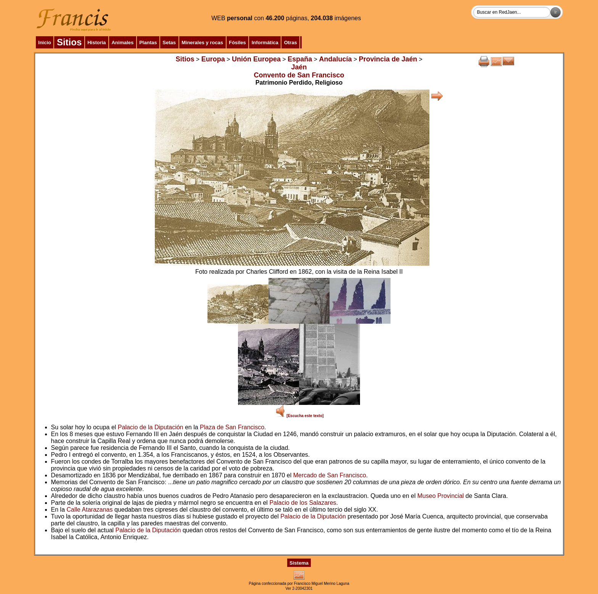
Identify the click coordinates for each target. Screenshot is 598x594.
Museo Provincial (440, 496)
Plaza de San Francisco (232, 427)
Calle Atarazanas (90, 509)
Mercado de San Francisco (329, 475)
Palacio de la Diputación (150, 427)
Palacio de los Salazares (302, 502)
